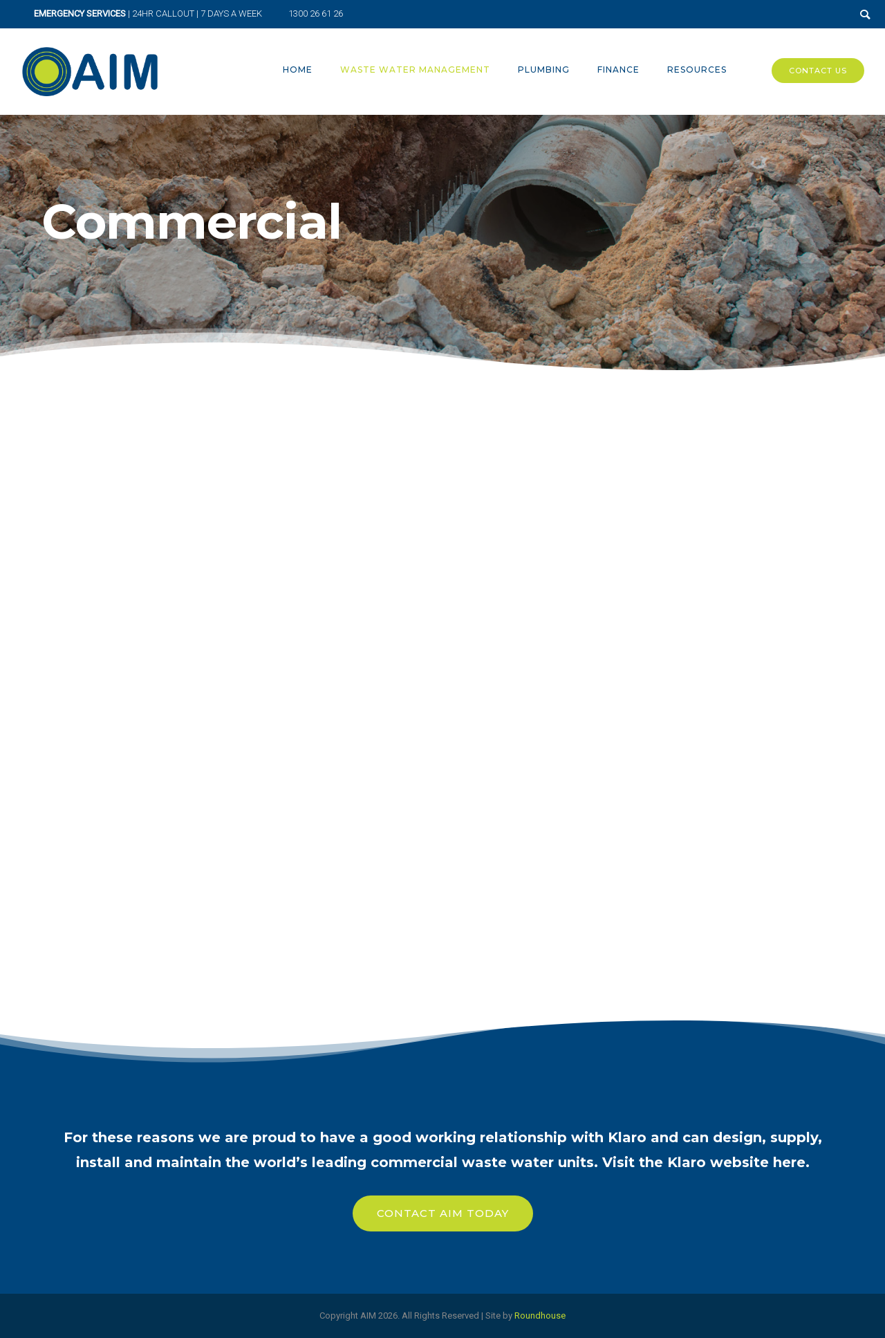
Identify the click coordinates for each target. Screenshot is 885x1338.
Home (298, 69)
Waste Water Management (415, 69)
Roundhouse (540, 1315)
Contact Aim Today (443, 1213)
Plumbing (544, 69)
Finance (618, 69)
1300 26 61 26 (315, 13)
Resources (697, 69)
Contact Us (818, 70)
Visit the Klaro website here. (706, 1162)
